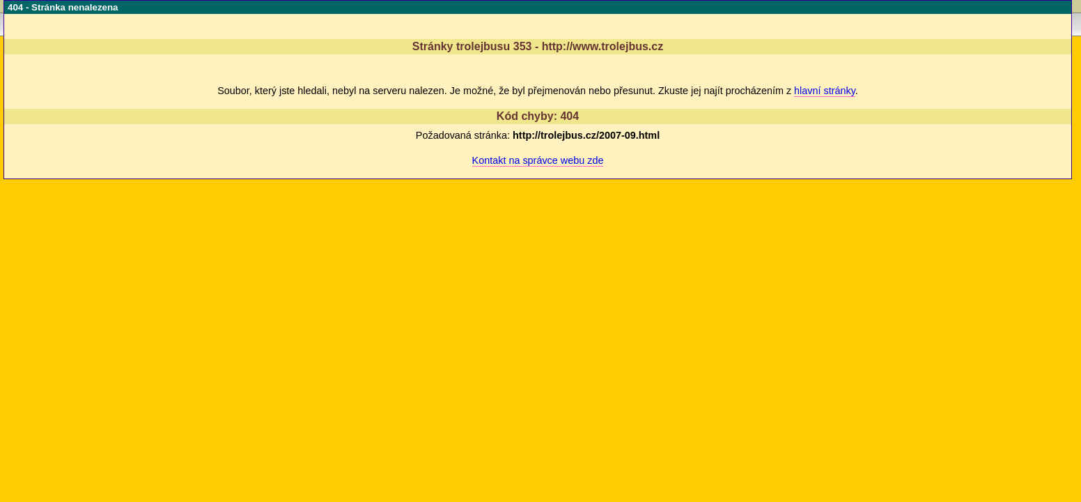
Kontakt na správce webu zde (538, 160)
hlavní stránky (824, 90)
